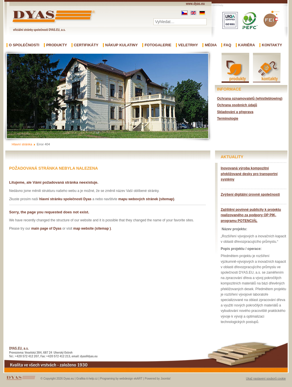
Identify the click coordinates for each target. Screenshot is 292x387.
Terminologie (227, 119)
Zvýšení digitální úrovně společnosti (250, 194)
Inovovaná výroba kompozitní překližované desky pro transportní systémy (249, 173)
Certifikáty (86, 45)
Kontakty (272, 45)
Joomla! (166, 378)
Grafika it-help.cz (87, 378)
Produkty (56, 45)
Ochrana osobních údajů (237, 105)
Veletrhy (188, 45)
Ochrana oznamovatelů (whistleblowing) (249, 99)
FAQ (227, 45)
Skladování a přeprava (235, 112)
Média (211, 45)
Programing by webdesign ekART (121, 378)
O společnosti (24, 45)
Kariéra (246, 45)
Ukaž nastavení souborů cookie (266, 378)
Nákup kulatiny (121, 45)
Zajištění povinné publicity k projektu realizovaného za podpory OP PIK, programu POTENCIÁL (251, 215)
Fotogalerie (158, 45)
